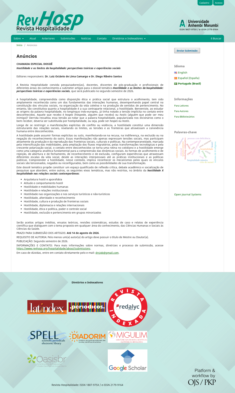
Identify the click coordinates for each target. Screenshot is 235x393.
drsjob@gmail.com (107, 252)
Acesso (219, 2)
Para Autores (181, 111)
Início (19, 45)
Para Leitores (181, 105)
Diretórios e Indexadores (128, 38)
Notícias (86, 38)
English (182, 72)
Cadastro (204, 2)
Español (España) (188, 78)
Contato (101, 38)
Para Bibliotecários (184, 116)
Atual (33, 38)
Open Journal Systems (187, 194)
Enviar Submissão (187, 50)
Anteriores (48, 38)
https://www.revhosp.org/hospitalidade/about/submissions (53, 248)
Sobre (17, 38)
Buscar (216, 38)
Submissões (68, 38)
